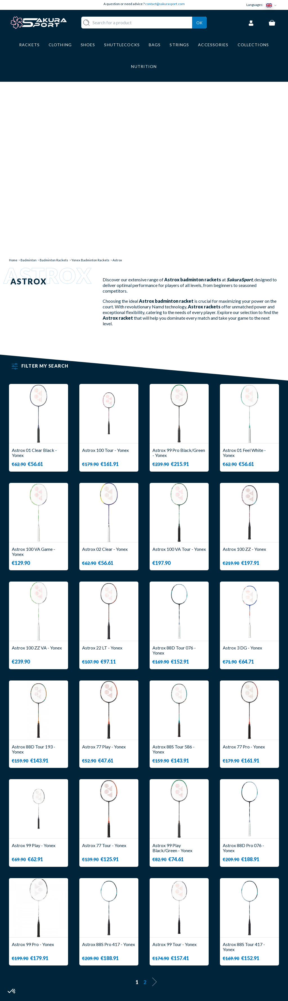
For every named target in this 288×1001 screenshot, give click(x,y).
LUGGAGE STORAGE (112, 957)
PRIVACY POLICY (168, 962)
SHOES (109, 945)
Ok (199, 21)
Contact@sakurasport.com (35, 959)
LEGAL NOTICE (165, 954)
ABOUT (158, 921)
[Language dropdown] (272, 5)
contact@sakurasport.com (165, 4)
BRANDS (111, 975)
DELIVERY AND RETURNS (176, 929)
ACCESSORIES (117, 967)
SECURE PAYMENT (169, 937)
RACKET (111, 921)
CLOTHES (112, 937)
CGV (154, 945)
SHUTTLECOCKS (119, 929)
